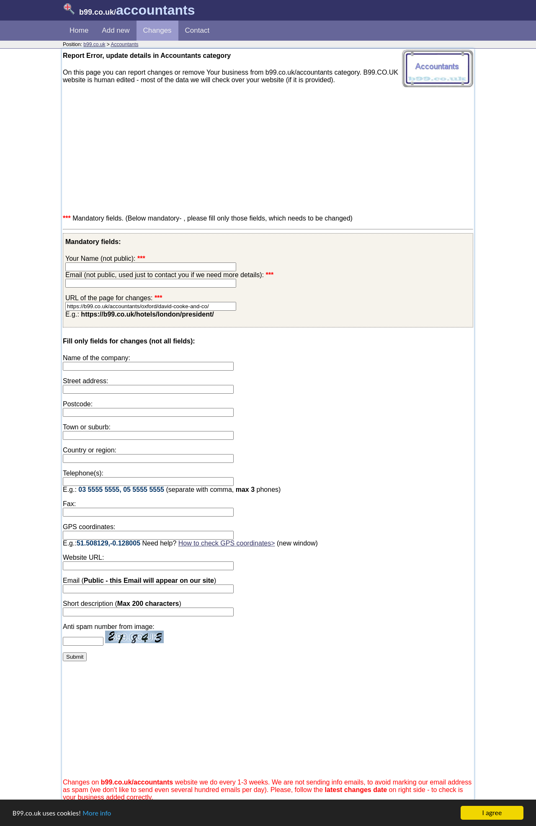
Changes (157, 30)
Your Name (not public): (100, 258)
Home (79, 30)
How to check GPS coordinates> (226, 543)
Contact (197, 30)
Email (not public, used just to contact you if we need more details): (169, 274)
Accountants (124, 44)
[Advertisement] (268, 149)
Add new (115, 30)
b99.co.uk (94, 44)
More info (96, 813)
